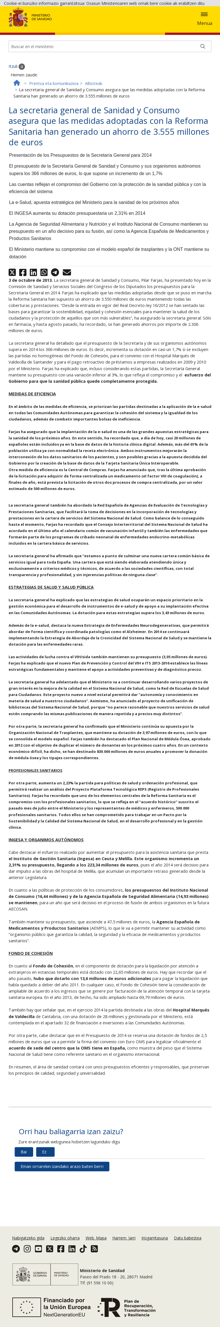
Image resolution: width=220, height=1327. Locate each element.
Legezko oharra (65, 1238)
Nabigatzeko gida (28, 1238)
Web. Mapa (96, 1238)
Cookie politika (97, 25)
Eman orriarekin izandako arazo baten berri (62, 1202)
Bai (24, 1187)
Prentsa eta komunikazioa (53, 119)
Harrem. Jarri (123, 1238)
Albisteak (93, 119)
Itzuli (17, 102)
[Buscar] (203, 82)
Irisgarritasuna (155, 1238)
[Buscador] (110, 82)
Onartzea (140, 26)
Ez (44, 1187)
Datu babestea (187, 1238)
